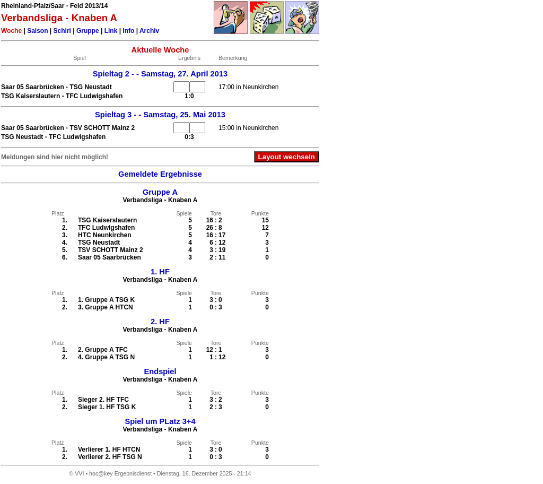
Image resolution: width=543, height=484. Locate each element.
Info (128, 30)
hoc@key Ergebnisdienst (120, 473)
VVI (79, 473)
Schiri (62, 30)
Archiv (149, 30)
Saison (37, 30)
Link (111, 30)
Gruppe (87, 30)
